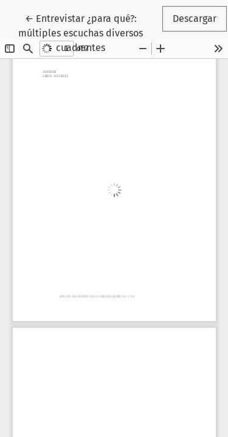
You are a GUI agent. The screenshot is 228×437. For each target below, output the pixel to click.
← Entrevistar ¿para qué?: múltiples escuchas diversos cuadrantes (89, 32)
